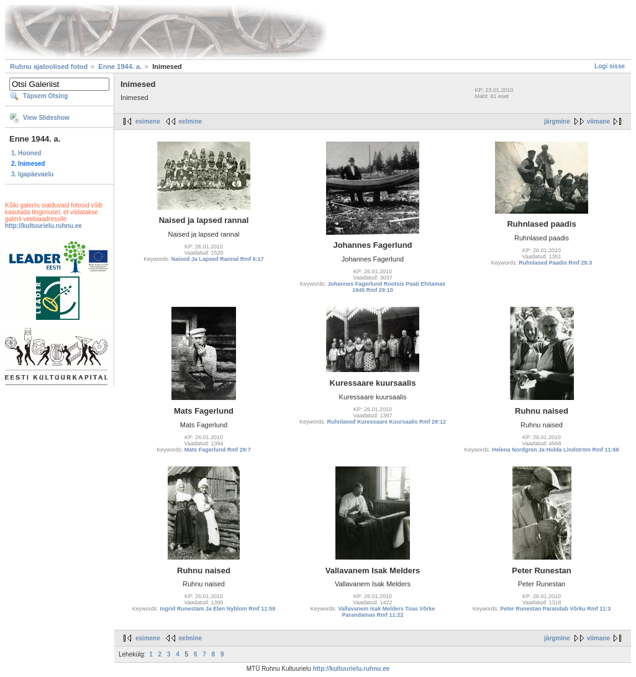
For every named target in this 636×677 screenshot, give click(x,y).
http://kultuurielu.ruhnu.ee (43, 225)
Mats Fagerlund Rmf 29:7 (217, 450)
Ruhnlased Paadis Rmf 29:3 (555, 263)
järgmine (557, 121)
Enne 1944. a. (120, 66)
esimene (147, 121)
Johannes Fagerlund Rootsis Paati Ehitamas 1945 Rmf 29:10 (386, 287)
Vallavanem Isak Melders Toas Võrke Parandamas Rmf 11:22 (386, 612)
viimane (598, 121)
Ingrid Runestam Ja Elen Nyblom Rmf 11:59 (217, 609)
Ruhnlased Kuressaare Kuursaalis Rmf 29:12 (386, 422)
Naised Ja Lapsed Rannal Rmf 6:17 (217, 259)
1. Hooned (26, 153)
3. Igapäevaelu (32, 174)
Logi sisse (609, 66)
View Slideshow (46, 117)
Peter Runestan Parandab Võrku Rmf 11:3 (555, 609)
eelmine (190, 121)
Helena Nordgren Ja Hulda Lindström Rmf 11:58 (555, 450)
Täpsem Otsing (45, 96)
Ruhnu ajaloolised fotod (49, 66)
